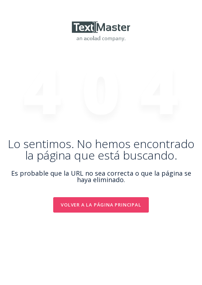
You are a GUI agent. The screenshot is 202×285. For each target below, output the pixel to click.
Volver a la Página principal (101, 204)
